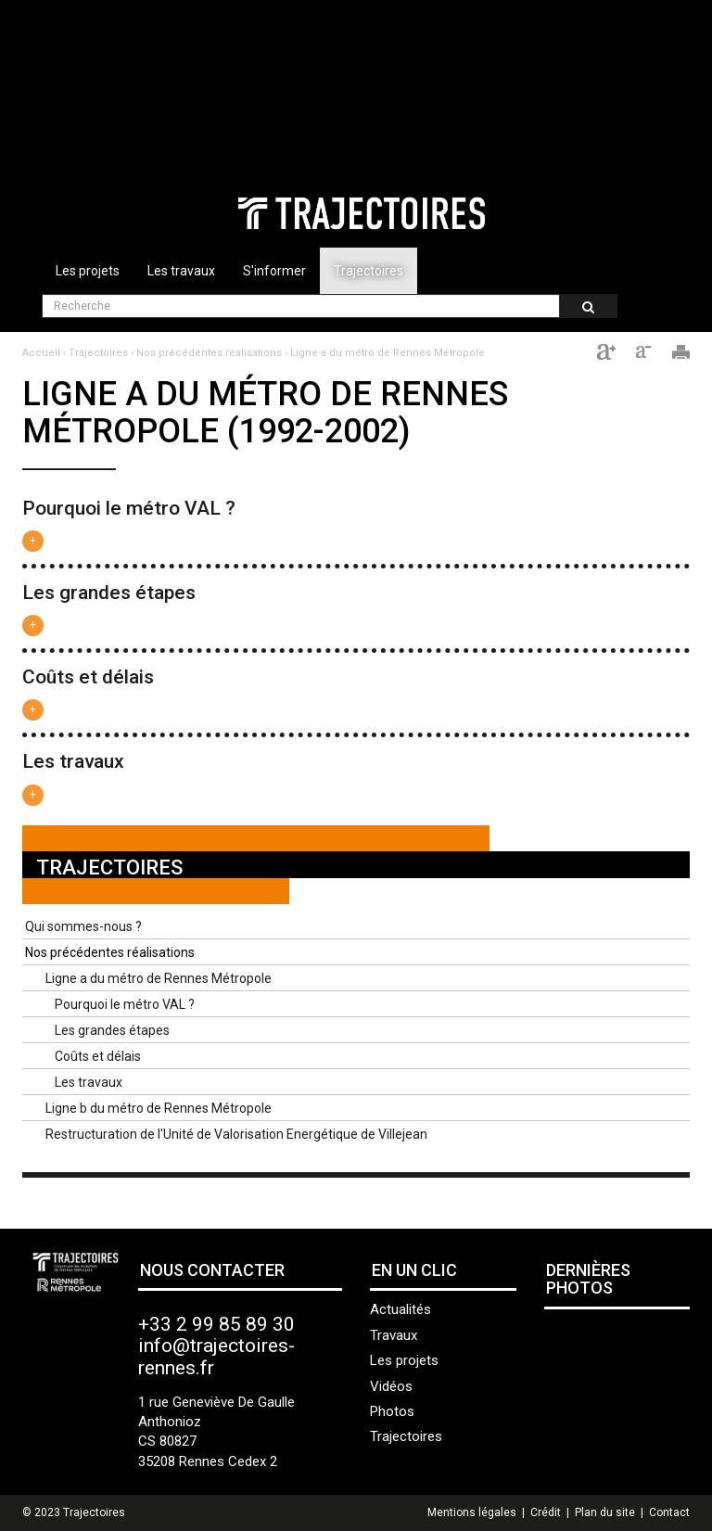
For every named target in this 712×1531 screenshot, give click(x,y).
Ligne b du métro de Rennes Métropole (158, 1108)
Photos (392, 1411)
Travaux (393, 1335)
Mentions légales (471, 1512)
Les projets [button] (88, 270)
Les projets (404, 1360)
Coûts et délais (88, 677)
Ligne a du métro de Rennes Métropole (387, 353)
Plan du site (605, 1512)
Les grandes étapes (109, 592)
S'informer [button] (274, 270)
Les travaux (73, 761)
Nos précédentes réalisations (209, 353)
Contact (669, 1512)
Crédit (545, 1512)
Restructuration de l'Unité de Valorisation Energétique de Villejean (236, 1134)
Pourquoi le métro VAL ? (128, 508)
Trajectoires (98, 353)
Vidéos (391, 1386)
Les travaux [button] (181, 270)
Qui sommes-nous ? (83, 926)
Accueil (41, 353)
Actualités (400, 1309)
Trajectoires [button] (368, 270)
